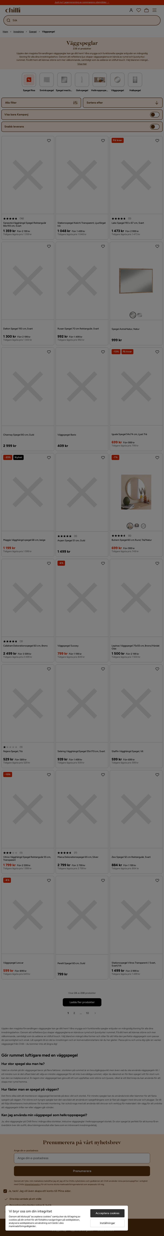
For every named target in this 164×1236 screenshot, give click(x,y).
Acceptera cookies (107, 1213)
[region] (66, 1218)
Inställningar (107, 1223)
